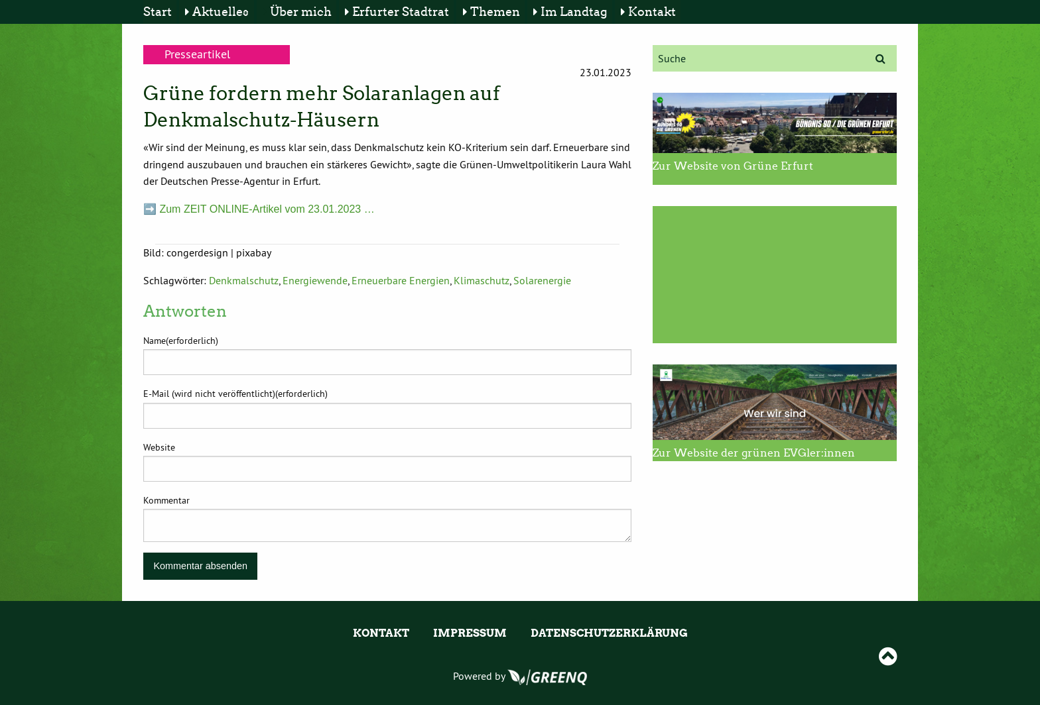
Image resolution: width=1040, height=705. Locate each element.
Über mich (301, 12)
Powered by (520, 675)
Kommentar (166, 500)
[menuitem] (159, 12)
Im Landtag (574, 12)
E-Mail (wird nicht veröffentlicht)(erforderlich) (235, 394)
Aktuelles (220, 12)
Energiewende (315, 280)
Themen (495, 12)
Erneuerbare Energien (401, 280)
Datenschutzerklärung (609, 633)
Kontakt (652, 12)
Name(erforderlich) (180, 341)
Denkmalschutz (244, 280)
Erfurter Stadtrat (400, 12)
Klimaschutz (481, 280)
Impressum (470, 633)
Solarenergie (542, 280)
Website (159, 447)
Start (157, 12)
